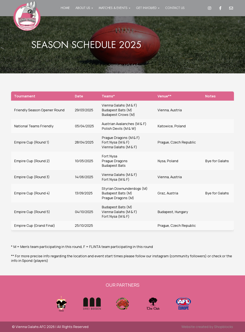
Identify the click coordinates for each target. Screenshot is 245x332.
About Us (84, 8)
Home (65, 8)
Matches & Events (114, 8)
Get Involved (147, 8)
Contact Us (175, 8)
